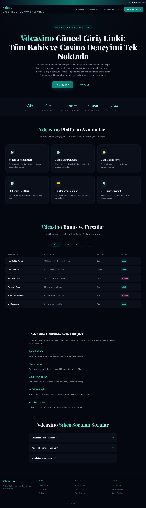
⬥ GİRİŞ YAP (62, 85)
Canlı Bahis (43, 489)
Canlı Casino (80, 486)
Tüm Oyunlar (80, 493)
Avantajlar (80, 9)
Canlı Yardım (116, 486)
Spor (67, 244)
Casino (79, 244)
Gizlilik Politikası (117, 493)
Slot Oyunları (80, 489)
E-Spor (41, 493)
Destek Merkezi (117, 489)
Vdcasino (24, 10)
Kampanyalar (94, 9)
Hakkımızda (109, 9)
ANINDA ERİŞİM (134, 9)
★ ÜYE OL (84, 85)
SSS (120, 9)
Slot (90, 244)
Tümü (56, 244)
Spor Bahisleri (44, 486)
